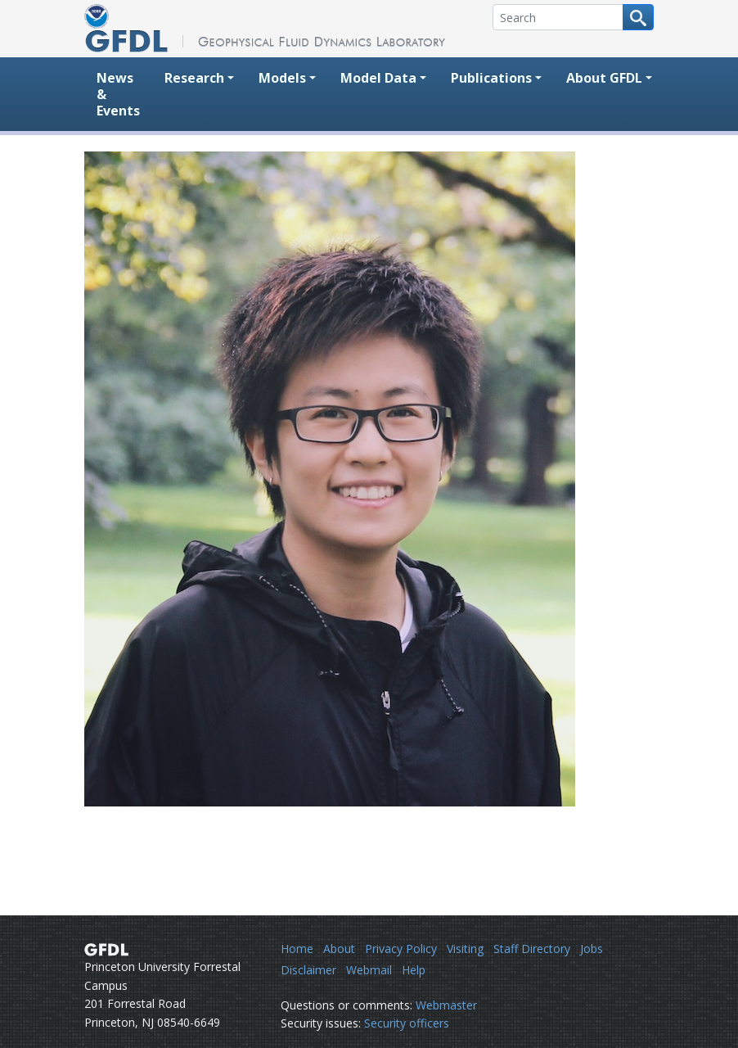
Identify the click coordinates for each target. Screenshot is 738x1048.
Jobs (591, 948)
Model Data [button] (378, 78)
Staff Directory (531, 948)
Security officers (406, 1023)
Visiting (465, 948)
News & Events (118, 94)
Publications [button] (491, 78)
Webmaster (446, 1005)
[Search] (558, 17)
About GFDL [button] (604, 78)
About (339, 948)
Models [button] (282, 78)
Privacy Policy (401, 948)
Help (413, 970)
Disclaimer (308, 970)
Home (297, 948)
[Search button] (638, 17)
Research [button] (194, 78)
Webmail (369, 970)
